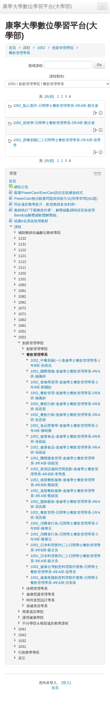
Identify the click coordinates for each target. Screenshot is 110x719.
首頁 (12, 48)
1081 (22, 302)
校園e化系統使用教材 (31, 221)
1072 (22, 308)
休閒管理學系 (37, 588)
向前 (49, 96)
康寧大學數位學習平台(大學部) (37, 6)
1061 (22, 326)
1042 (22, 635)
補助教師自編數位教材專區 (39, 233)
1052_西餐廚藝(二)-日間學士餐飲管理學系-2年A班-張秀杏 (57, 142)
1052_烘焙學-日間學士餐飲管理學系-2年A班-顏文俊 (54, 123)
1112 (22, 262)
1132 (22, 238)
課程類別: (57, 76)
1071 (22, 314)
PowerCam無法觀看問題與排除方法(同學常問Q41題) (56, 198)
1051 (22, 331)
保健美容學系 (37, 606)
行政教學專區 (29, 652)
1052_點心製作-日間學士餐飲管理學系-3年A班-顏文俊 (55, 106)
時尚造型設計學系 (40, 600)
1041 (22, 629)
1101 (22, 279)
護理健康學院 (33, 617)
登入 (66, 683)
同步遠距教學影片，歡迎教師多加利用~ (45, 204)
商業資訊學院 (33, 612)
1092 (22, 285)
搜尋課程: (36, 66)
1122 (22, 250)
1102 (22, 273)
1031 (22, 646)
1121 (22, 256)
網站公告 (21, 187)
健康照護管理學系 (40, 594)
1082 (22, 296)
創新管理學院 (63, 48)
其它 (21, 658)
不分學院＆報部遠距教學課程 (45, 623)
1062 (22, 320)
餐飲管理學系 (19, 53)
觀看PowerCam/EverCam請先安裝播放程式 (48, 193)
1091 (22, 291)
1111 (22, 267)
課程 (26, 48)
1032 (22, 641)
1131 (22, 244)
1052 (41, 48)
